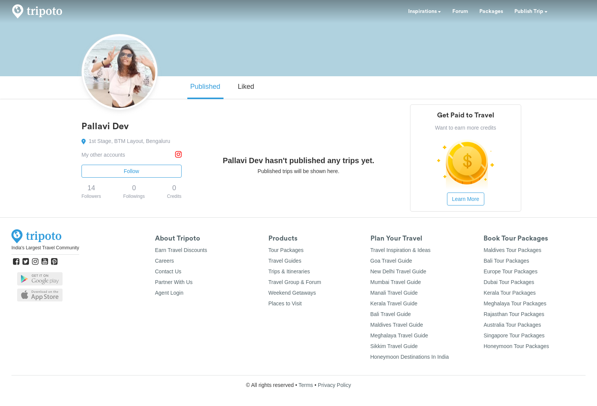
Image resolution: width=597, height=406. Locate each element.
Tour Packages (286, 250)
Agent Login (169, 293)
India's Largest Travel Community (45, 247)
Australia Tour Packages (512, 325)
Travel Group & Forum (294, 282)
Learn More (465, 199)
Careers (164, 261)
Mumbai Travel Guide (395, 282)
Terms (305, 385)
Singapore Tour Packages (514, 335)
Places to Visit (285, 303)
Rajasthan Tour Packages (514, 314)
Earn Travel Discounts (181, 250)
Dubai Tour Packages (509, 282)
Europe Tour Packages (510, 271)
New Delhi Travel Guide (398, 271)
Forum (460, 11)
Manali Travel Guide (394, 293)
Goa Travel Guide (391, 261)
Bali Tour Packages (506, 261)
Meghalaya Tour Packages (515, 303)
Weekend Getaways (292, 293)
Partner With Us (174, 282)
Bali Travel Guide (390, 314)
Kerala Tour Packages (510, 293)
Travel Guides (285, 261)
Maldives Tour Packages (512, 250)
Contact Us (168, 271)
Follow (131, 171)
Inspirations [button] (424, 11)
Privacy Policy (334, 385)
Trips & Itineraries (289, 271)
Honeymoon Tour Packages (516, 346)
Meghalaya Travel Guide (399, 335)
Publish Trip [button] (531, 11)
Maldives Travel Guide (396, 325)
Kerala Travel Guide (394, 303)
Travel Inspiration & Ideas (400, 250)
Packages (491, 11)
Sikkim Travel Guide (394, 346)
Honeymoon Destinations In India (409, 357)
